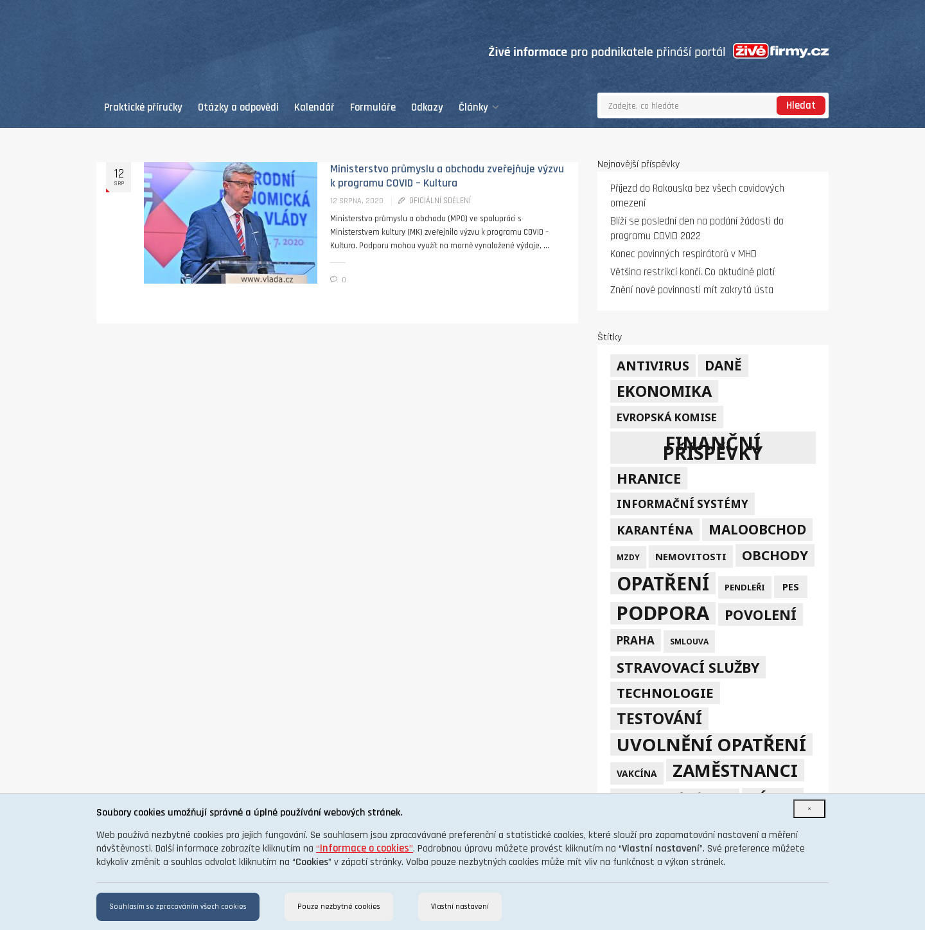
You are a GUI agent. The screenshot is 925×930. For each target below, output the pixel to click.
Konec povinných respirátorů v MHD (683, 254)
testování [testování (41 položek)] (659, 718)
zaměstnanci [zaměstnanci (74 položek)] (735, 770)
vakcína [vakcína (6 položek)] (637, 773)
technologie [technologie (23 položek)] (665, 693)
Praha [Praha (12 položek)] (636, 640)
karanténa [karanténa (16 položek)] (655, 530)
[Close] (809, 808)
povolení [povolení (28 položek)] (761, 614)
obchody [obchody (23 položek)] (775, 555)
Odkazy (427, 107)
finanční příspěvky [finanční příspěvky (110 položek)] (712, 448)
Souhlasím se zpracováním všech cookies (178, 906)
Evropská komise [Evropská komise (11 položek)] (667, 417)
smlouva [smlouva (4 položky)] (689, 641)
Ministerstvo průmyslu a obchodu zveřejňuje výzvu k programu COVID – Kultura (447, 176)
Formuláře (373, 107)
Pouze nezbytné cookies (338, 906)
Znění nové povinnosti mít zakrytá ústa (691, 290)
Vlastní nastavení (460, 906)
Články (479, 107)
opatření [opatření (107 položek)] (663, 583)
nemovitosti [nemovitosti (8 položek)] (691, 556)
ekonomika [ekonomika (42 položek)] (664, 391)
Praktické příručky (143, 107)
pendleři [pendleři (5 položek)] (745, 587)
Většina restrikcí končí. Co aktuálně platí (692, 272)
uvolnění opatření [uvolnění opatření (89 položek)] (711, 744)
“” (364, 848)
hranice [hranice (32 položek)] (649, 478)
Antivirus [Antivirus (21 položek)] (653, 365)
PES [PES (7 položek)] (790, 587)
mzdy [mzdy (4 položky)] (628, 557)
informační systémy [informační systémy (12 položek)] (682, 504)
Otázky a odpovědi (238, 107)
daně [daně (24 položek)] (723, 365)
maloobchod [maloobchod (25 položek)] (757, 529)
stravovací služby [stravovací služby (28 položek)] (688, 667)
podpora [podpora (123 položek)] (663, 613)
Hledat (801, 106)
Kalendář (314, 107)
